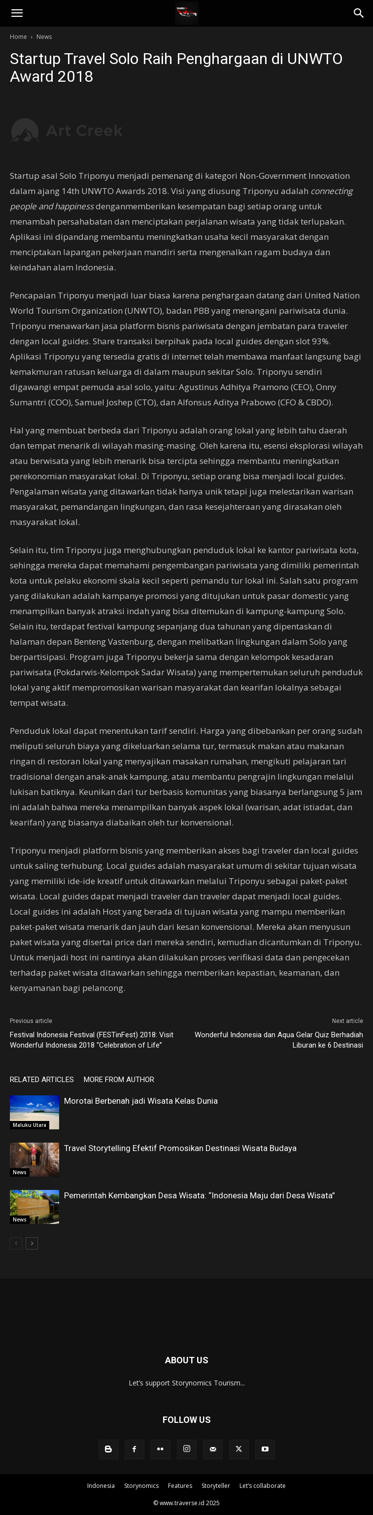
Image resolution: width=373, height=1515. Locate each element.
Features (180, 1486)
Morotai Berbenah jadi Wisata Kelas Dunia (141, 1101)
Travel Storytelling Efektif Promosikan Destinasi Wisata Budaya (180, 1148)
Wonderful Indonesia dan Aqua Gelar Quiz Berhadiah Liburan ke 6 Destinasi (279, 1040)
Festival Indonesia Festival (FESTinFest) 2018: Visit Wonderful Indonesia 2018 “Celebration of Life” (91, 1040)
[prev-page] (16, 1243)
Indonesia (101, 1486)
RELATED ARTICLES (42, 1079)
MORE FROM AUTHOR (119, 1079)
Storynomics (141, 1486)
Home (18, 37)
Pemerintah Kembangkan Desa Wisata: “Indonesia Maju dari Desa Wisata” (199, 1195)
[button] (17, 13)
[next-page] (32, 1243)
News (44, 37)
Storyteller (216, 1486)
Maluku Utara (29, 1124)
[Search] (359, 13)
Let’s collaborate (262, 1486)
